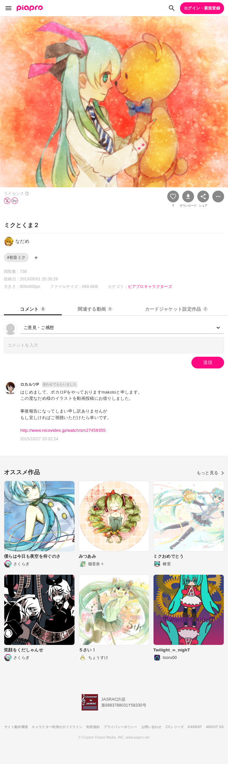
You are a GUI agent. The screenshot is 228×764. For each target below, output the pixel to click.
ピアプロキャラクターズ (150, 286)
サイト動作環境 (16, 727)
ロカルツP (29, 384)
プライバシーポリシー (120, 727)
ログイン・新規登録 (202, 8)
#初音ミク (16, 257)
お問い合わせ (151, 727)
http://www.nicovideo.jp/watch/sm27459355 (63, 430)
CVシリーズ (175, 727)
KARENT (195, 727)
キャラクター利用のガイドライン (57, 727)
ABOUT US (215, 727)
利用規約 (93, 727)
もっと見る (210, 472)
